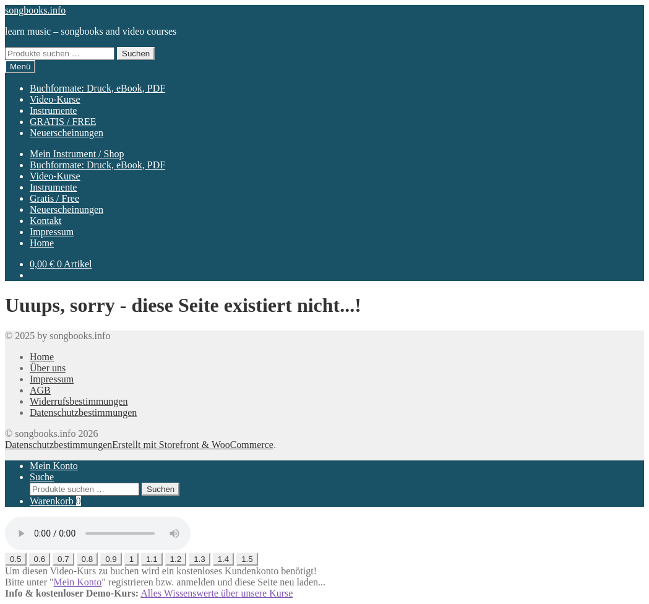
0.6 (40, 559)
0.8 (87, 559)
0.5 (16, 559)
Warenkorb (55, 501)
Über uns (48, 368)
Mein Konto (54, 465)
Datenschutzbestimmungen (83, 412)
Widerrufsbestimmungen (78, 401)
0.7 (63, 559)
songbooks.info (35, 10)
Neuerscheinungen (66, 132)
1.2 (176, 559)
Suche (42, 477)
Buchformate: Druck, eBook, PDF (97, 88)
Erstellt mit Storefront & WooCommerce (192, 444)
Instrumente (53, 110)
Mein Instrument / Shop (77, 154)
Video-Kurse (55, 99)
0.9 (111, 559)
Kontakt (46, 220)
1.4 (224, 559)
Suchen (136, 53)
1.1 (152, 559)
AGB (40, 390)
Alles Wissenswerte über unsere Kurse (216, 593)
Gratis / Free (54, 198)
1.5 (247, 559)
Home (42, 243)
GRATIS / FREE (63, 121)
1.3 (199, 559)
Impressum (52, 231)
